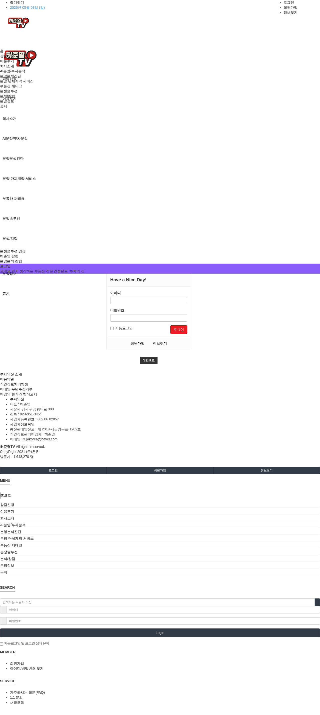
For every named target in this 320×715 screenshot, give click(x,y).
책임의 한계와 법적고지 (18, 394)
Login (160, 633)
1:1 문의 (16, 697)
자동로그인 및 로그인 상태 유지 (24, 643)
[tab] (160, 504)
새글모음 (17, 702)
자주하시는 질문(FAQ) (27, 692)
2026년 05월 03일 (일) (27, 8)
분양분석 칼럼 (11, 261)
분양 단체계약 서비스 (19, 179)
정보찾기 (291, 13)
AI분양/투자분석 (15, 139)
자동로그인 (121, 328)
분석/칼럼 (10, 239)
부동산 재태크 (13, 199)
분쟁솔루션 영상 (13, 251)
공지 (6, 294)
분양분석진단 (13, 159)
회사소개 (9, 119)
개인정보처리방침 (14, 384)
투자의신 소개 (11, 374)
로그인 (289, 3)
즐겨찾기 (17, 3)
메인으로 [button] (149, 360)
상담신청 (7, 56)
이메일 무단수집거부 (16, 389)
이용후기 (7, 61)
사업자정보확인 (22, 424)
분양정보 (9, 274)
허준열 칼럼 (9, 256)
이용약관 (7, 379)
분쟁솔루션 (11, 219)
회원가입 (291, 8)
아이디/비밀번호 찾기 (27, 668)
